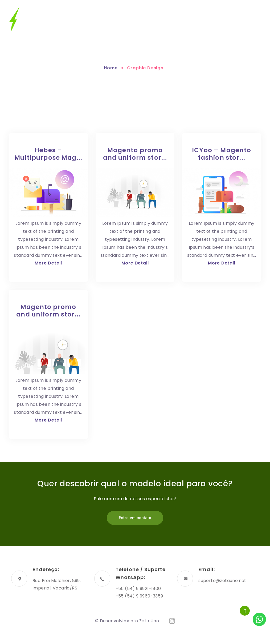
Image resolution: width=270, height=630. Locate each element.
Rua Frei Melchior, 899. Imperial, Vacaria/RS (56, 584)
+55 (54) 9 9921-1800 (138, 588)
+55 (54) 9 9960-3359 (139, 596)
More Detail (48, 263)
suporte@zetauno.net (222, 580)
